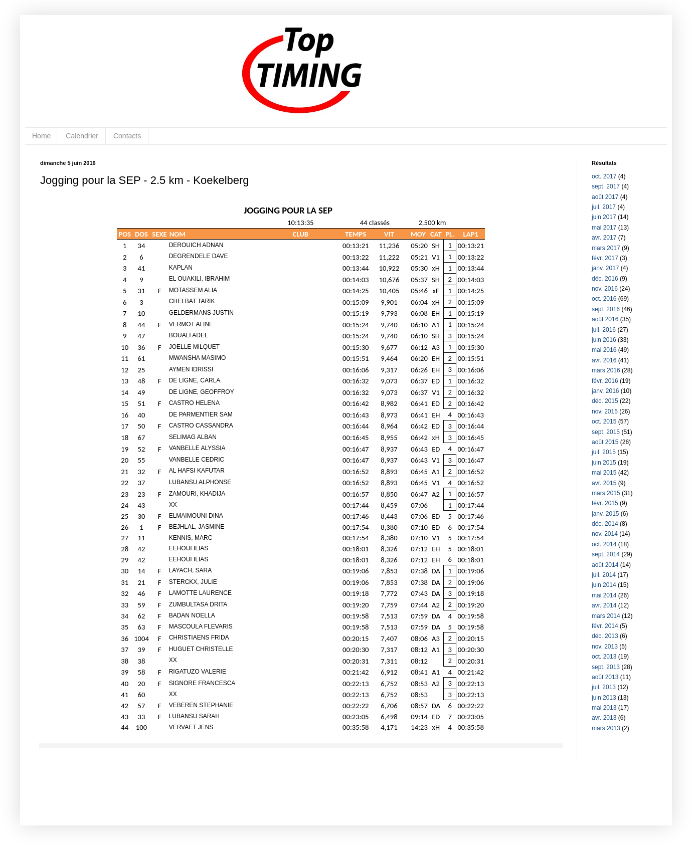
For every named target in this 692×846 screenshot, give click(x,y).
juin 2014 (604, 584)
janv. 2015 (605, 513)
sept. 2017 (606, 186)
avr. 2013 (604, 717)
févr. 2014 (605, 625)
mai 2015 (604, 472)
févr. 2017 (605, 258)
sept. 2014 (606, 554)
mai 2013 (604, 707)
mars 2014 (606, 615)
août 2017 (605, 196)
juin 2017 (604, 217)
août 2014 (605, 564)
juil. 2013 (604, 687)
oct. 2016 (604, 298)
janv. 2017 (605, 268)
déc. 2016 (605, 278)
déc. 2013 (605, 636)
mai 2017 (604, 227)
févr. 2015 (605, 503)
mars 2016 (606, 370)
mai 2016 (604, 349)
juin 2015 (604, 462)
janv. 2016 (605, 390)
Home (41, 136)
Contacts (127, 136)
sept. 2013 (606, 667)
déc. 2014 (605, 523)
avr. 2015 (604, 483)
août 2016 (605, 319)
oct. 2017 (604, 176)
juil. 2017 (604, 206)
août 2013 (605, 677)
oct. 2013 (604, 656)
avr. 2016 (604, 360)
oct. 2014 (604, 544)
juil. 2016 (604, 329)
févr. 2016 (605, 380)
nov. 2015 (605, 411)
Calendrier (82, 136)
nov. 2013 (605, 646)
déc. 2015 (605, 400)
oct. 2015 (604, 421)
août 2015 (605, 442)
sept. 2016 (606, 309)
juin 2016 (604, 339)
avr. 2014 (604, 605)
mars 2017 (606, 248)
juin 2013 (604, 697)
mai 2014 (604, 595)
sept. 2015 (606, 432)
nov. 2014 (605, 533)
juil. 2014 (604, 574)
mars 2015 (606, 493)
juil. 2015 (604, 452)
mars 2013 (606, 728)
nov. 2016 (605, 288)
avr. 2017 (604, 237)
